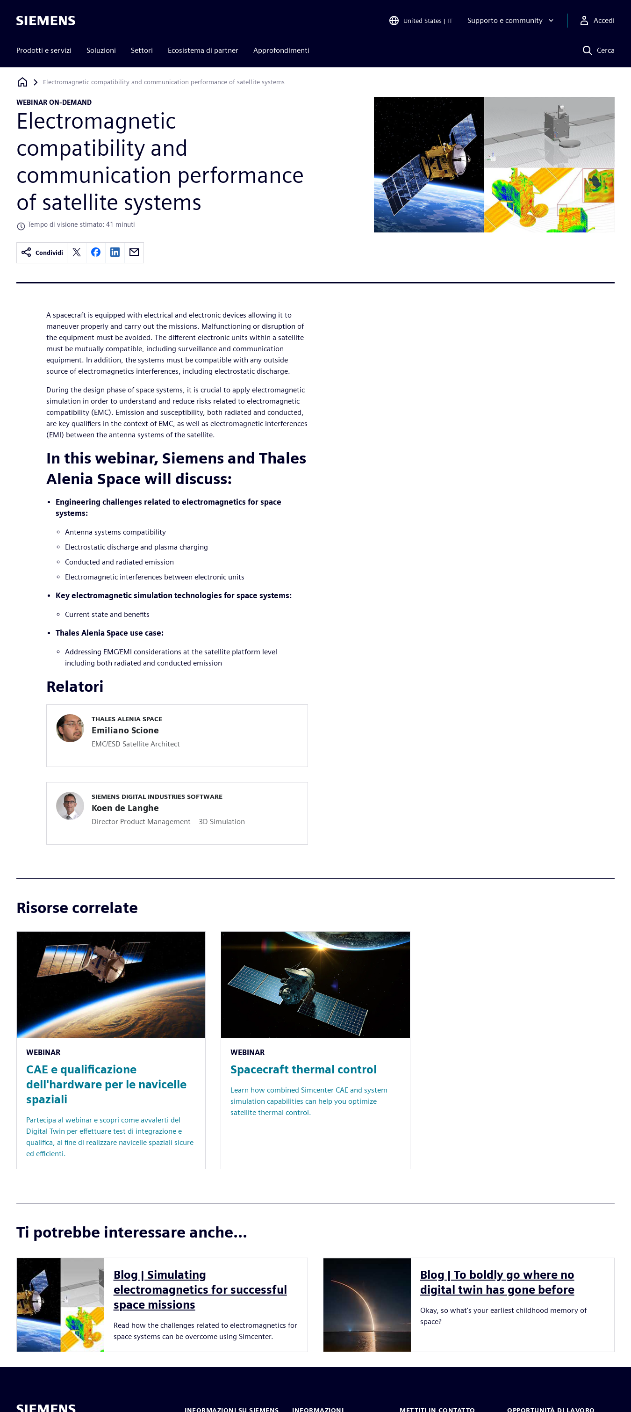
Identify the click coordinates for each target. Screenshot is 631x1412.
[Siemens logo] (45, 20)
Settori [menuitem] (142, 50)
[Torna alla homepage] (22, 82)
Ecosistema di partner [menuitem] (203, 50)
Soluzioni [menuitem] (101, 50)
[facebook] (95, 253)
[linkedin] (115, 253)
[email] (134, 253)
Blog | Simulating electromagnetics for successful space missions (200, 1289)
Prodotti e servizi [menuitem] (44, 50)
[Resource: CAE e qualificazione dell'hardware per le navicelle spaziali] (111, 1050)
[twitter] (76, 253)
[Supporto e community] (511, 20)
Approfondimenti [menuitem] (281, 50)
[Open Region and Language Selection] (420, 20)
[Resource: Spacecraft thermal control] (315, 1050)
